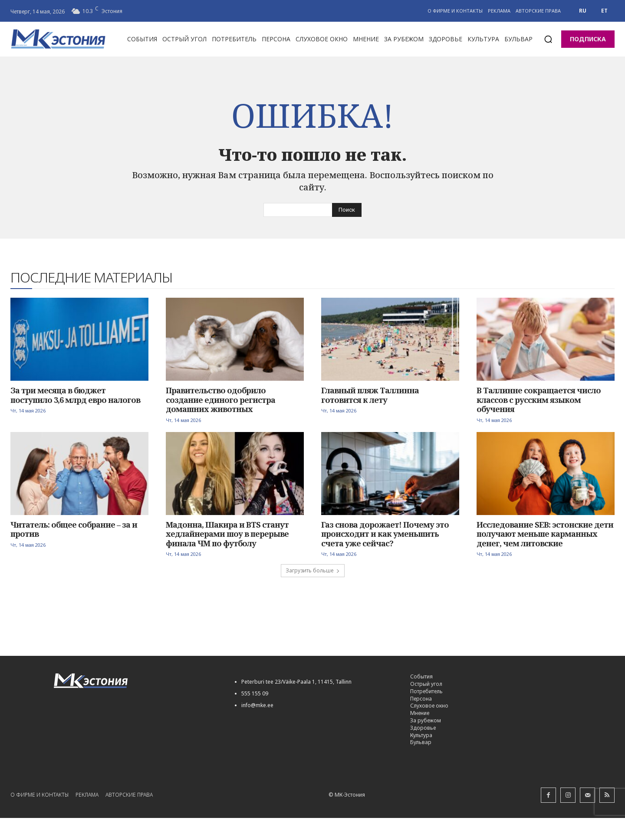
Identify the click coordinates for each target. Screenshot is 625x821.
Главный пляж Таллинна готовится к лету (370, 398)
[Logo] (134, 683)
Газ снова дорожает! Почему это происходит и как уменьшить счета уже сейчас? (385, 536)
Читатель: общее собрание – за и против (73, 532)
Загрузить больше (313, 573)
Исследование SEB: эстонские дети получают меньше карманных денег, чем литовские (545, 536)
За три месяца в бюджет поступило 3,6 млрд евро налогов (75, 398)
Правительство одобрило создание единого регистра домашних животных (220, 402)
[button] (548, 39)
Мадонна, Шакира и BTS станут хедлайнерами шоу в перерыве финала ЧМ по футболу (227, 536)
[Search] (347, 213)
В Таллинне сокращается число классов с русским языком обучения (539, 402)
